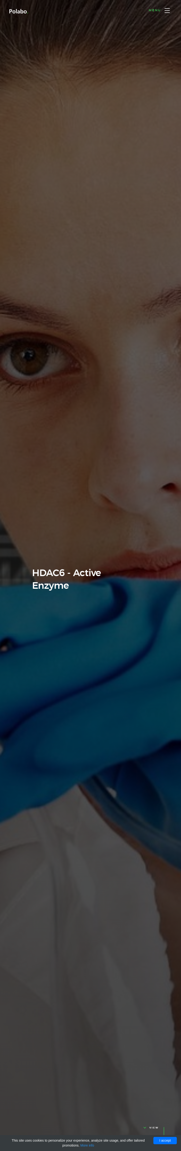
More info (87, 1145)
